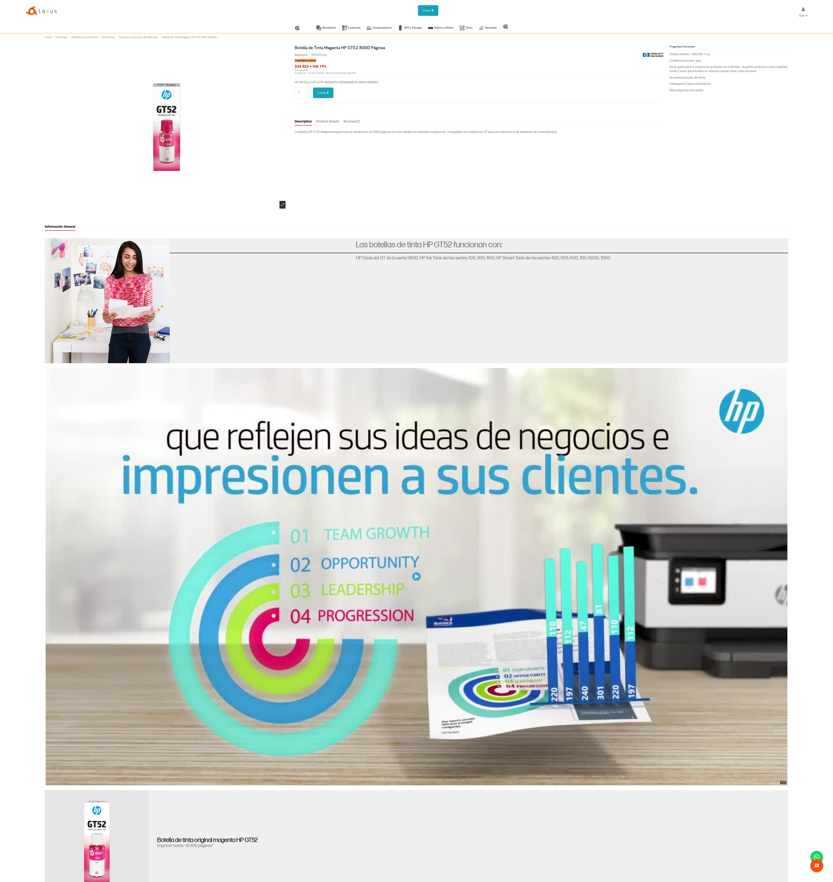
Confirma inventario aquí (685, 60)
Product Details (327, 121)
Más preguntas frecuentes (686, 90)
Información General (60, 227)
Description (303, 121)
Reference (301, 55)
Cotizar (323, 93)
